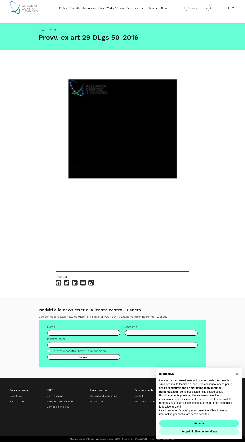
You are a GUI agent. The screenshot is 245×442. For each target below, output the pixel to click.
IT (231, 7)
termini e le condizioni (92, 352)
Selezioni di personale (103, 395)
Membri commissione (60, 401)
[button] (237, 374)
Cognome (131, 328)
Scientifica (16, 395)
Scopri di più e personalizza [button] (199, 431)
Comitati (153, 7)
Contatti (139, 395)
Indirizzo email (56, 340)
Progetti (75, 7)
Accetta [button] (199, 423)
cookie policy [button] (214, 391)
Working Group (115, 7)
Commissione (55, 395)
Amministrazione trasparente (152, 401)
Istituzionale (17, 401)
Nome (51, 328)
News (164, 7)
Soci (101, 7)
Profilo (63, 7)
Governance (89, 7)
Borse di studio (99, 401)
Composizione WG (58, 406)
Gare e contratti (136, 7)
